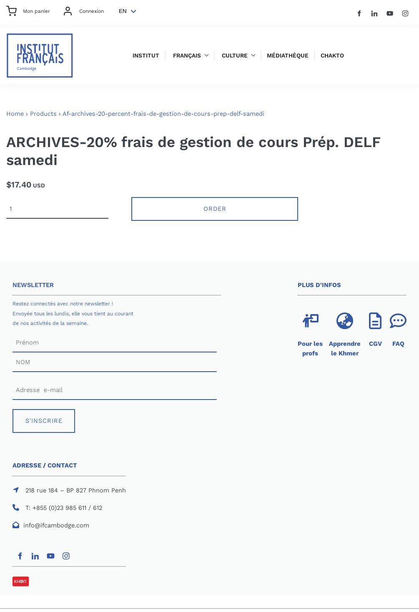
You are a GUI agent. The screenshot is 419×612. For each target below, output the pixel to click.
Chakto (332, 55)
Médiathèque (288, 55)
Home (15, 113)
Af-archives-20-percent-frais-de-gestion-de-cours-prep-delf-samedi (163, 113)
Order (214, 208)
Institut (146, 55)
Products (43, 113)
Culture (235, 55)
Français (187, 55)
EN (123, 11)
